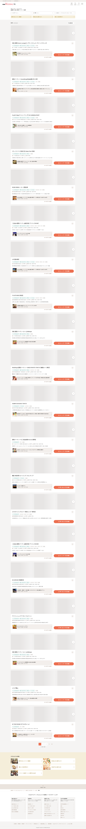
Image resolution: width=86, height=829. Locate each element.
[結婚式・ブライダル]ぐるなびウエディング (17, 790)
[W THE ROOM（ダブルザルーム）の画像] (43, 714)
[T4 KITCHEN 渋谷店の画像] (43, 285)
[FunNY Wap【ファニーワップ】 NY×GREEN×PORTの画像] (43, 105)
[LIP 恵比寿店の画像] (43, 249)
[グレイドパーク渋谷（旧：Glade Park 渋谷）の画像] (43, 141)
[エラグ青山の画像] (43, 678)
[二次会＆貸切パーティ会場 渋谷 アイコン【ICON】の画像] (43, 213)
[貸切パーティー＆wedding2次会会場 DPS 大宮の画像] (43, 69)
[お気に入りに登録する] (72, 43)
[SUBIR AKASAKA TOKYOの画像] (43, 393)
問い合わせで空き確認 (63, 487)
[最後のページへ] (52, 744)
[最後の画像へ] (73, 33)
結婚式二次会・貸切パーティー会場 (31, 790)
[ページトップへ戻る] (43, 786)
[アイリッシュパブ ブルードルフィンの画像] (43, 606)
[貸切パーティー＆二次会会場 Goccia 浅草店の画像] (43, 429)
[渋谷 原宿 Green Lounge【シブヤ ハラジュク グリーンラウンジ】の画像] (43, 33)
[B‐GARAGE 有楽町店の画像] (43, 570)
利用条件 (23, 823)
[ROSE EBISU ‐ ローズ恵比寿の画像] (43, 177)
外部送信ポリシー (36, 823)
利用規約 (19, 823)
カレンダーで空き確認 (63, 55)
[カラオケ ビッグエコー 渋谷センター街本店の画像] (43, 501)
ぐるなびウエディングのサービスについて (59, 823)
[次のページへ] (49, 744)
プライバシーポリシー (29, 823)
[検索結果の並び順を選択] (71, 23)
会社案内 (15, 823)
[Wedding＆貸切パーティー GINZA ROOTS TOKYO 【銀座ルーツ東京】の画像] (43, 357)
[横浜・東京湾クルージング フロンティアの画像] (43, 465)
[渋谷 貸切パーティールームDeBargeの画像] (43, 321)
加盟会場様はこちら (43, 823)
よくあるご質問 (69, 823)
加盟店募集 (49, 823)
